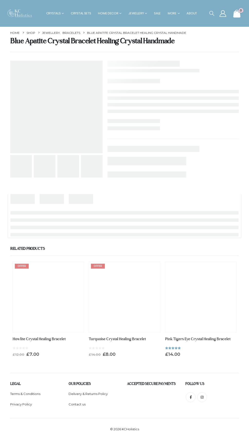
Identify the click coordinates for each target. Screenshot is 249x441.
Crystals (53, 13)
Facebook (191, 397)
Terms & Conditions (25, 394)
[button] (212, 13)
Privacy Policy (21, 405)
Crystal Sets (81, 13)
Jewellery (136, 13)
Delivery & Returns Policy (88, 394)
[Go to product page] (48, 297)
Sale (157, 13)
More (172, 13)
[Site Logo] (21, 13)
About (192, 13)
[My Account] (223, 13)
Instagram (202, 397)
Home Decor (108, 13)
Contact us (77, 405)
